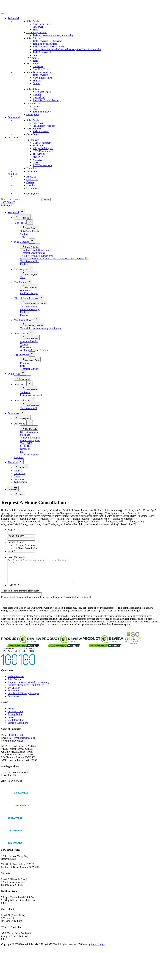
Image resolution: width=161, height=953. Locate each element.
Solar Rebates (33, 89)
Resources (38, 106)
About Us (12, 174)
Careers (30, 182)
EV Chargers (32, 58)
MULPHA (38, 157)
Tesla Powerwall (41, 75)
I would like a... (16, 542)
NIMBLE (37, 159)
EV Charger (13, 692)
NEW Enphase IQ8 (42, 77)
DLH (35, 162)
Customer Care (34, 103)
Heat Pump (13, 695)
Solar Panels (32, 21)
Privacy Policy (15, 719)
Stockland (38, 145)
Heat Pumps (32, 63)
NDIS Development (43, 151)
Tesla (35, 60)
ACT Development (42, 165)
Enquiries (31, 168)
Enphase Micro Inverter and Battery (26, 689)
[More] (13, 488)
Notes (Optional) (16, 557)
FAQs (36, 108)
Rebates (12, 713)
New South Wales (42, 91)
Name (11, 529)
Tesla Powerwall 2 (42, 52)
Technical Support (42, 111)
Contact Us (32, 179)
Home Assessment (27, 545)
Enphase (37, 55)
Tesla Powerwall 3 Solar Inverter (49, 46)
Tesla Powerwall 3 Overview (47, 41)
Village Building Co (43, 148)
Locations (31, 185)
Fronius (36, 83)
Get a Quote (32, 114)
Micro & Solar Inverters (38, 72)
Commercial (14, 117)
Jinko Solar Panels (42, 24)
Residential (13, 18)
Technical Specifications (45, 43)
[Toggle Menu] (2, 13)
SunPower (38, 26)
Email (11, 551)
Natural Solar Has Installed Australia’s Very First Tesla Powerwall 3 (54, 258)
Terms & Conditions (18, 727)
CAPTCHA (13, 590)
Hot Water (38, 66)
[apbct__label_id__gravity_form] (21, 598)
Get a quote (7, 205)
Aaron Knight (98, 949)
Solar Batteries (33, 38)
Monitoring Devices (36, 32)
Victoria (37, 94)
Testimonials (32, 188)
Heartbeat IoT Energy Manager (23, 698)
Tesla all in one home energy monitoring (53, 35)
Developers (13, 137)
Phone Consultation (28, 548)
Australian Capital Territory (47, 100)
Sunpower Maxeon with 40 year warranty (28, 686)
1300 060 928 (8, 202)
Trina (35, 29)
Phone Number (16, 535)
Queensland (39, 97)
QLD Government (42, 142)
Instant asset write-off (44, 125)
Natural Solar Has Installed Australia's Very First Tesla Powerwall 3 (67, 49)
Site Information (16, 724)
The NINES (39, 154)
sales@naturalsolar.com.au (22, 742)
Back (19, 494)
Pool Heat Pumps (41, 69)
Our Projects (32, 140)
